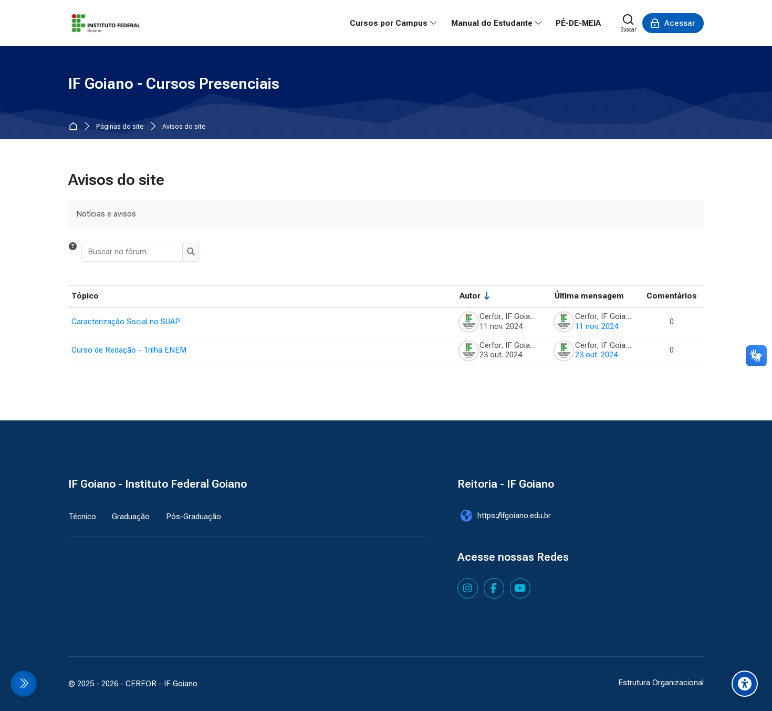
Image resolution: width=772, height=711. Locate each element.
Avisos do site (184, 126)
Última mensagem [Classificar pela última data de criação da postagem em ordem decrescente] (589, 296)
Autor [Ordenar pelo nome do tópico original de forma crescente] (470, 296)
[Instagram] (467, 588)
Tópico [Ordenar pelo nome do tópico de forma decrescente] (85, 296)
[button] (72, 252)
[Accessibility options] (745, 684)
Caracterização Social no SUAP (125, 321)
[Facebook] (494, 588)
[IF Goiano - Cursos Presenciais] (106, 23)
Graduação (131, 516)
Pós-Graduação (193, 516)
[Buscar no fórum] (132, 252)
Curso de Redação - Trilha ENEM (128, 350)
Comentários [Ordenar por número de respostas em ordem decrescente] (671, 296)
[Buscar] (628, 23)
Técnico (82, 516)
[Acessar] (673, 23)
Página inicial (75, 127)
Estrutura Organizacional (661, 682)
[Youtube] (520, 588)
